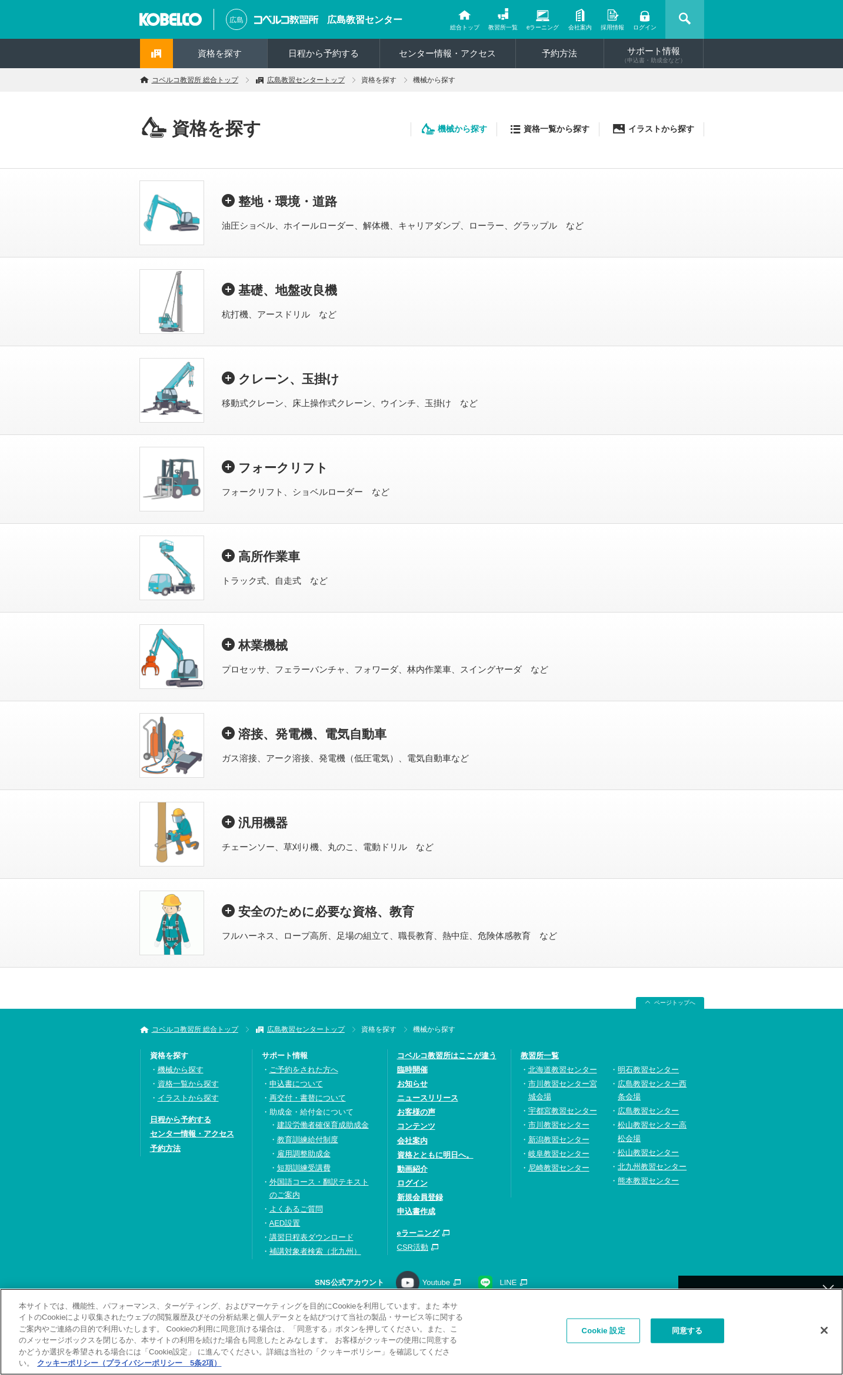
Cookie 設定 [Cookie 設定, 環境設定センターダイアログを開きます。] (603, 1333)
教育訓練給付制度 (307, 1139)
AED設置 (285, 1223)
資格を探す (220, 53)
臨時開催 (412, 1069)
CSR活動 (412, 1247)
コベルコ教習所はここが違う (447, 1055)
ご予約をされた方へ (303, 1069)
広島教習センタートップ (306, 80)
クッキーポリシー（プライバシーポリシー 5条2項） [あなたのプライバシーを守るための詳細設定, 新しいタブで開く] (129, 1366)
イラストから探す (661, 128)
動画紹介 (412, 1169)
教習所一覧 (503, 27)
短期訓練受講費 (304, 1167)
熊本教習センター (648, 1180)
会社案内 (580, 27)
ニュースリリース (427, 1097)
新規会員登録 (420, 1197)
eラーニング (543, 27)
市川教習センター (558, 1124)
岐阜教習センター (558, 1153)
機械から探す (462, 128)
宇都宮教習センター (562, 1110)
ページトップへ (674, 1002)
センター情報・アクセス (447, 53)
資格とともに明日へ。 (435, 1154)
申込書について (296, 1083)
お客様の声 (416, 1112)
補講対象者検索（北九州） (315, 1251)
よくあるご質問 (296, 1209)
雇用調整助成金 (304, 1153)
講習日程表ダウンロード (311, 1237)
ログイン (645, 27)
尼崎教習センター (558, 1167)
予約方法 (559, 53)
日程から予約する (323, 53)
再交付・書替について (307, 1097)
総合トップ (464, 27)
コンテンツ (416, 1126)
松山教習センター (648, 1152)
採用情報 (612, 27)
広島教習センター (364, 20)
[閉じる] (824, 1334)
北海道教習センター (562, 1069)
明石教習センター (648, 1069)
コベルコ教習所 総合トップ (195, 80)
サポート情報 (653, 54)
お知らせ (412, 1083)
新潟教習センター (558, 1139)
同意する (687, 1333)
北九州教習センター (652, 1166)
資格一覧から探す (556, 128)
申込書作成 (416, 1211)
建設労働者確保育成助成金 (323, 1124)
